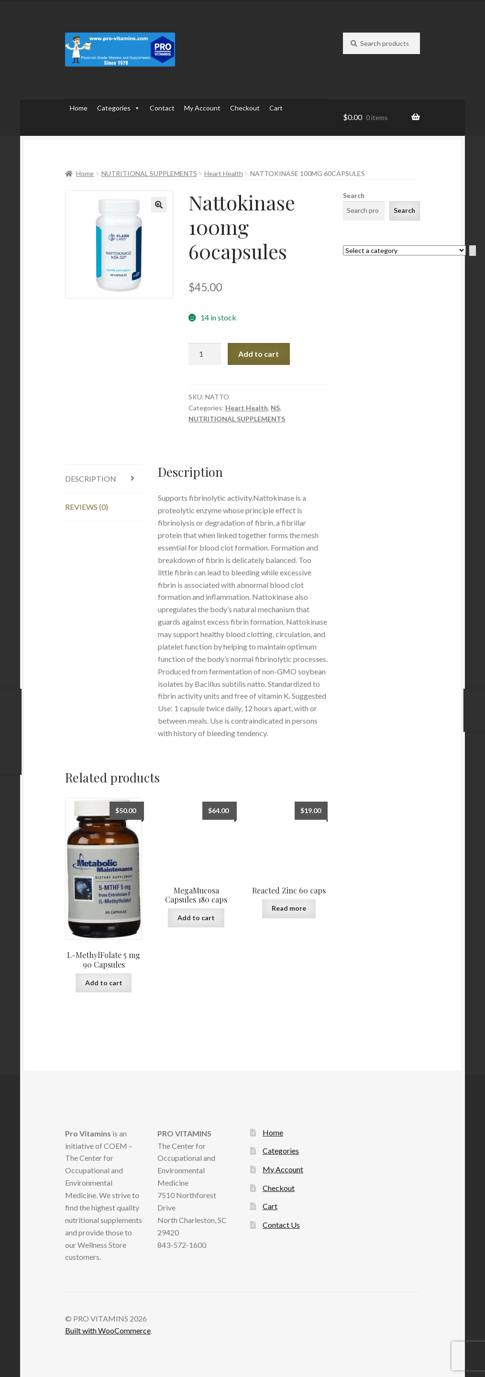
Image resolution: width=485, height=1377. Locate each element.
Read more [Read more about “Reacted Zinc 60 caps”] (289, 908)
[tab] (103, 479)
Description (90, 478)
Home (79, 108)
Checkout (245, 108)
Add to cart (258, 353)
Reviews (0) (86, 506)
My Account (202, 108)
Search (353, 195)
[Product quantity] (204, 354)
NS (275, 408)
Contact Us (281, 1224)
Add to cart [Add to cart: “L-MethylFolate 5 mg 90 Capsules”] (103, 983)
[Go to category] (472, 250)
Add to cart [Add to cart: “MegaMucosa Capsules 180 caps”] (196, 918)
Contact (162, 108)
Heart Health (223, 173)
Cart (276, 108)
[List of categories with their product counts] (404, 250)
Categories (118, 108)
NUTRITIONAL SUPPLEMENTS (149, 173)
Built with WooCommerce (108, 1330)
